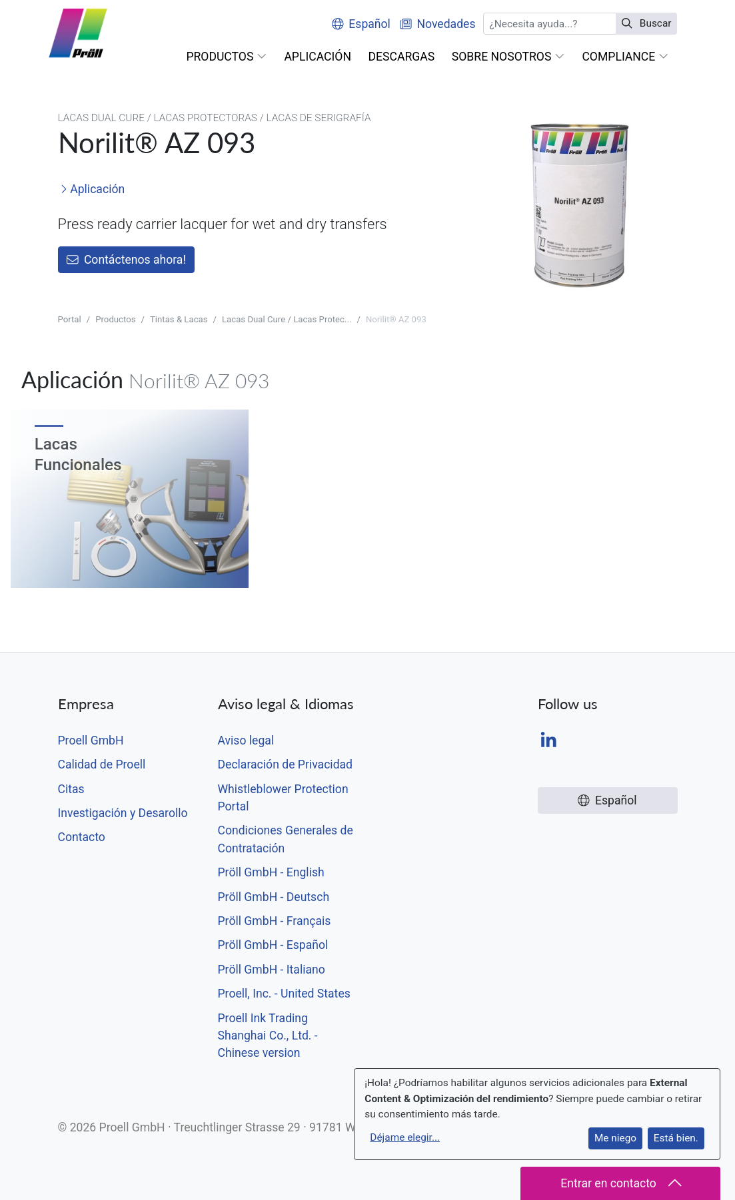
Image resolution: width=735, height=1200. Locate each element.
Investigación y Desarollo (123, 813)
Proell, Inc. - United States (284, 993)
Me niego (615, 1138)
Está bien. (676, 1138)
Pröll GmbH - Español (273, 945)
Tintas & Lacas (179, 319)
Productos (115, 319)
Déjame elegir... (405, 1137)
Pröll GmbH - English (271, 872)
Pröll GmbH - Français (274, 921)
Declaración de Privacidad (285, 764)
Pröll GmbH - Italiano (271, 969)
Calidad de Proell (102, 764)
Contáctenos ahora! (126, 259)
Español (361, 24)
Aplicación (92, 189)
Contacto (81, 837)
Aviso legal (246, 740)
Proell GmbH (91, 740)
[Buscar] (549, 24)
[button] (227, 57)
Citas (71, 789)
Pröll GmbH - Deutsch (274, 897)
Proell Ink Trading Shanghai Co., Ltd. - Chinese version (268, 1036)
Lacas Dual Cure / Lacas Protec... (286, 319)
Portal (69, 319)
